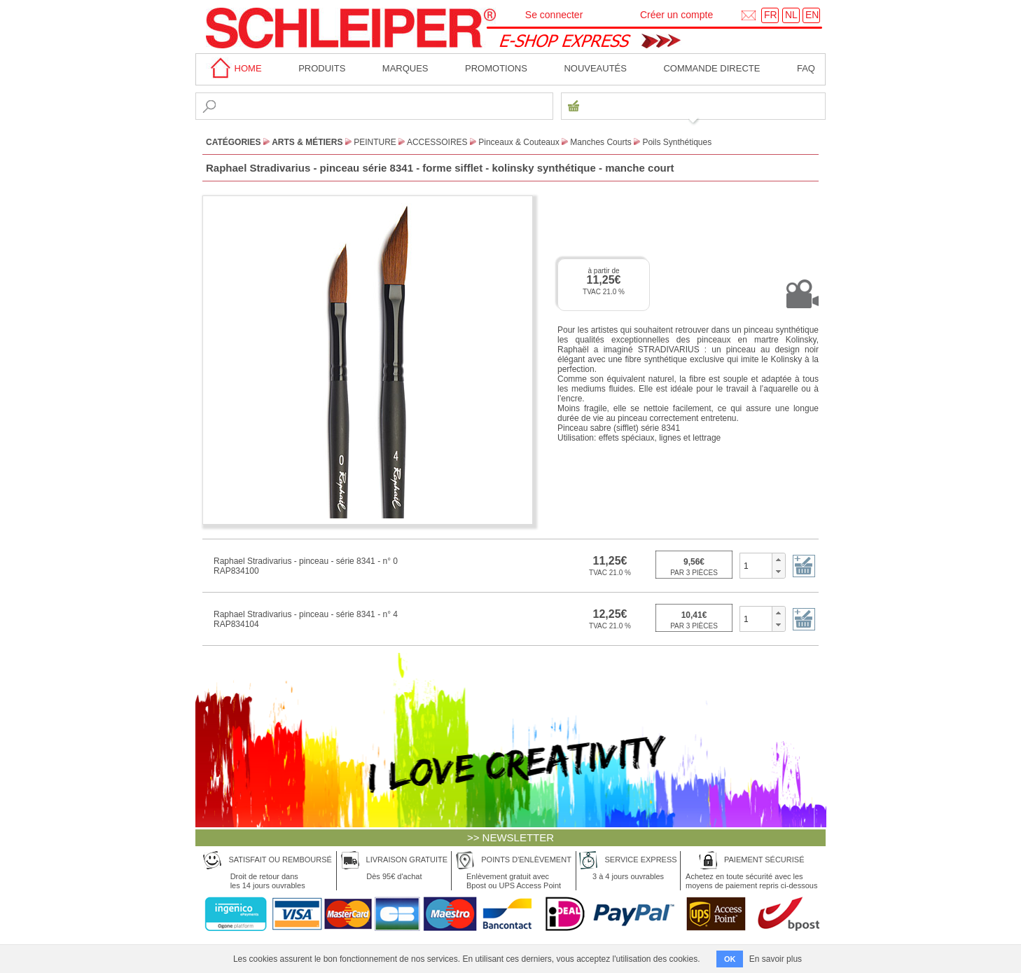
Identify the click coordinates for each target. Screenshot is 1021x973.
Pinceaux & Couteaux (518, 142)
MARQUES (405, 68)
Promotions (496, 68)
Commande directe (711, 68)
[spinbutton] (756, 565)
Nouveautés (595, 68)
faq (806, 68)
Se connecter (554, 14)
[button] (778, 559)
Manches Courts (600, 142)
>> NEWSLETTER (510, 837)
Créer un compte (676, 14)
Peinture (375, 142)
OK (730, 959)
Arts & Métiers (307, 142)
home (234, 68)
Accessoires (437, 142)
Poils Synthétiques (676, 142)
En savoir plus (775, 959)
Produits (321, 68)
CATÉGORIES (233, 142)
